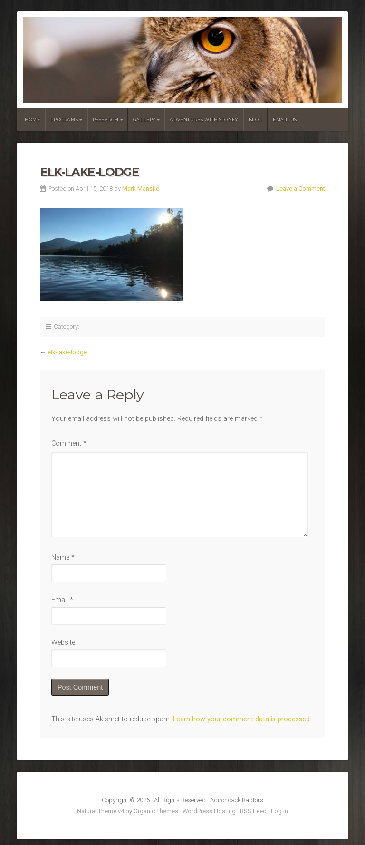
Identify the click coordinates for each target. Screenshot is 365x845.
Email (62, 600)
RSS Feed (253, 811)
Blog (255, 119)
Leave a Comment (300, 188)
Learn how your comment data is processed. (242, 719)
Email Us (285, 119)
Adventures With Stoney (204, 119)
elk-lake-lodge (67, 352)
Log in (279, 811)
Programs (64, 119)
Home (32, 119)
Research (106, 119)
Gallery (144, 119)
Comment (68, 443)
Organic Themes (156, 811)
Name (63, 558)
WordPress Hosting (209, 811)
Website (63, 643)
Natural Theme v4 (100, 811)
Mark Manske (140, 188)
